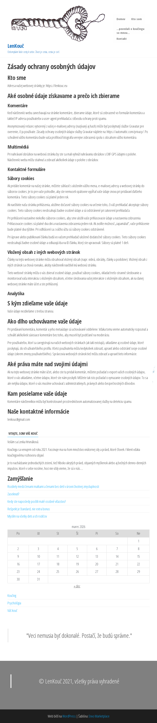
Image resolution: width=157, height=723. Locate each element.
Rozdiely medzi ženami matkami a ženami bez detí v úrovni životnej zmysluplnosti (53, 486)
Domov (121, 19)
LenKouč (15, 46)
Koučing (11, 595)
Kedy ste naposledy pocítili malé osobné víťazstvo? (36, 501)
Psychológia (14, 603)
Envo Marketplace (99, 716)
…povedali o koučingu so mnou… (131, 30)
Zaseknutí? (13, 494)
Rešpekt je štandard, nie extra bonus (28, 509)
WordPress (69, 716)
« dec (77, 586)
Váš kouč (12, 610)
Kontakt (122, 39)
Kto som (136, 19)
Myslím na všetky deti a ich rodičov (27, 516)
